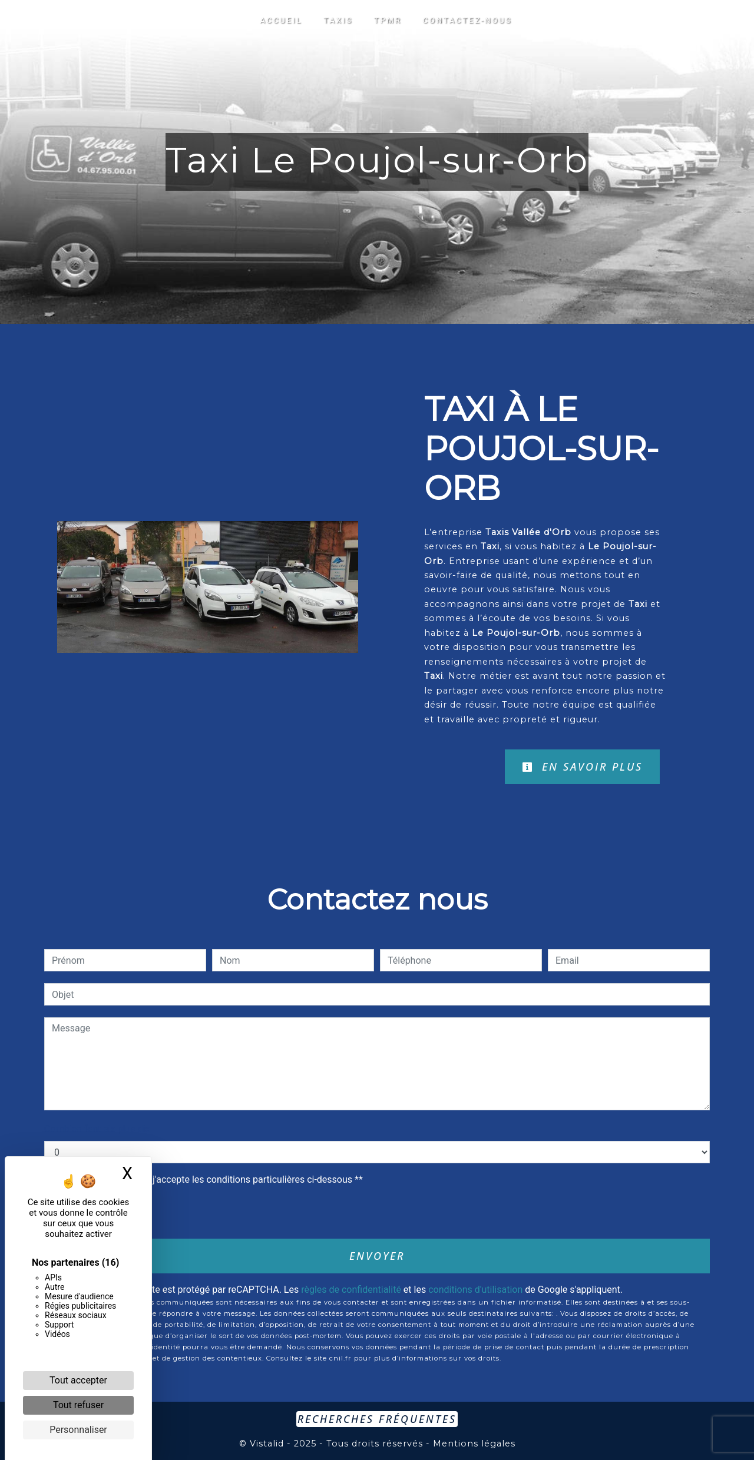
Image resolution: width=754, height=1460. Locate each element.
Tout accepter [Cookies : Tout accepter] (78, 1380)
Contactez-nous (467, 20)
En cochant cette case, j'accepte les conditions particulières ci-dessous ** (209, 1179)
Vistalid (267, 1443)
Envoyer (377, 1256)
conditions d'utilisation (475, 1289)
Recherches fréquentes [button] (377, 1419)
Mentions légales (472, 1443)
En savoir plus (582, 766)
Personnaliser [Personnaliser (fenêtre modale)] (78, 1429)
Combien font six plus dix (97, 1128)
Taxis (338, 20)
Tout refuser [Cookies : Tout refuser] (78, 1405)
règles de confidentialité (351, 1289)
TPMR (388, 20)
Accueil (281, 20)
